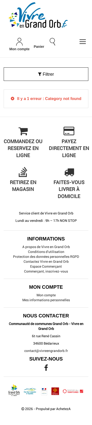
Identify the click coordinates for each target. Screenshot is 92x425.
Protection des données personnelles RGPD (46, 257)
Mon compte (46, 295)
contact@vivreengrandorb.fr (46, 351)
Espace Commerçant (46, 266)
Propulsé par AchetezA (53, 409)
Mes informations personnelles (46, 300)
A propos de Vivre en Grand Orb (46, 247)
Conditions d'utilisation (46, 252)
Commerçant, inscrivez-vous (46, 271)
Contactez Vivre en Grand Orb (46, 261)
